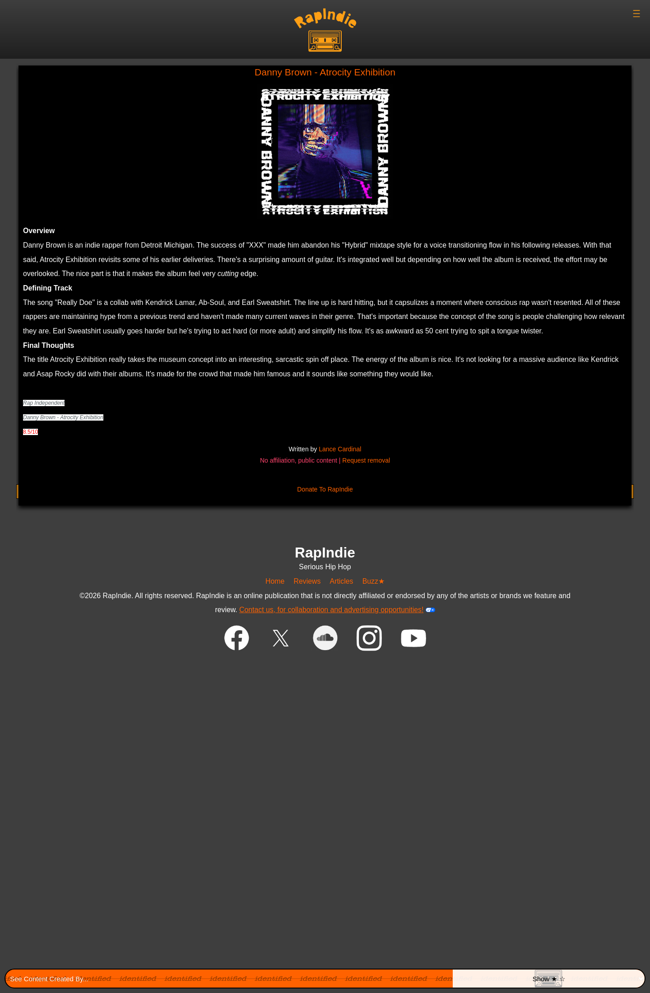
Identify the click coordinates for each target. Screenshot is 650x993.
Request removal (366, 460)
